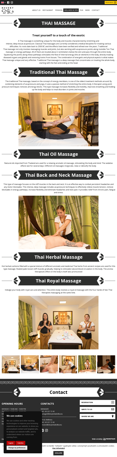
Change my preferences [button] (16, 448)
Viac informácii (58, 448)
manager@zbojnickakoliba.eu (52, 414)
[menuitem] (36, 10)
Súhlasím (58, 453)
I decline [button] (20, 443)
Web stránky (97, 439)
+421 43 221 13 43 (48, 411)
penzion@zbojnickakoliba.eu (51, 425)
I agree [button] (10, 443)
